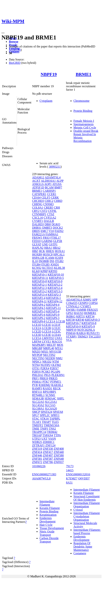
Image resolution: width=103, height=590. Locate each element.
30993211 (55, 166)
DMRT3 (47, 227)
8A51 (69, 482)
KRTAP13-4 (39, 294)
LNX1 (58, 338)
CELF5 (45, 197)
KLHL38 (59, 267)
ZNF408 (59, 448)
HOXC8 (48, 254)
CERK (55, 197)
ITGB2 (59, 261)
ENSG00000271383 (44, 474)
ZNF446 (37, 455)
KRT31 (80, 316)
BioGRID (14, 62)
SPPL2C (45, 415)
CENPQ (83, 303)
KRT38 (70, 319)
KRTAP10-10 (56, 274)
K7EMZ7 (71, 478)
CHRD (58, 200)
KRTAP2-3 (54, 294)
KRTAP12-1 (39, 284)
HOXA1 (60, 251)
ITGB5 (45, 264)
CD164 (36, 197)
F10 (51, 231)
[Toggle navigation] (2, 32)
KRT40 (80, 319)
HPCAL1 (59, 254)
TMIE (35, 428)
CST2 (43, 210)
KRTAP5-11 (53, 308)
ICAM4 (49, 257)
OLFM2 (56, 365)
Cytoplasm (46, 100)
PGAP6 (55, 371)
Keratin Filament (50, 508)
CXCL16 (37, 217)
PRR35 (53, 378)
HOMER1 (90, 313)
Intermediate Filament (47, 503)
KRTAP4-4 (52, 304)
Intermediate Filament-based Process (87, 531)
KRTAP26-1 (53, 298)
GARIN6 (46, 241)
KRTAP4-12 (55, 301)
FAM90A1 (51, 234)
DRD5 (36, 231)
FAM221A (38, 234)
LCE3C (56, 331)
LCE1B (60, 321)
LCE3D (36, 334)
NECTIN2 (49, 354)
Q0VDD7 (84, 478)
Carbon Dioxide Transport (49, 540)
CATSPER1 (39, 194)
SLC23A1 (51, 401)
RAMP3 (37, 388)
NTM (55, 361)
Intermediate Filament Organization (86, 504)
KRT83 (52, 271)
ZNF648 (59, 458)
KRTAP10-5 (56, 277)
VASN (52, 438)
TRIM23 (82, 336)
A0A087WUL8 (41, 478)
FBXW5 (37, 237)
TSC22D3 (95, 336)
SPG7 (35, 415)
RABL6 (81, 333)
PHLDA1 (37, 375)
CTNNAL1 (73, 306)
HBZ (35, 251)
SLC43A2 (38, 405)
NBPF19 (49, 74)
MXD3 (36, 351)
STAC (36, 418)
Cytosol (78, 509)
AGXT (36, 180)
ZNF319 (37, 448)
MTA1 (59, 348)
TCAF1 (36, 421)
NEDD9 (50, 358)
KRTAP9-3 (52, 318)
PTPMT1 (55, 381)
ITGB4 (36, 264)
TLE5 (55, 421)
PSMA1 (37, 381)
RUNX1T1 (93, 333)
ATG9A (56, 184)
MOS (60, 344)
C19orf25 (71, 303)
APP (94, 299)
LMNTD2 (48, 338)
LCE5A (36, 338)
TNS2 (52, 428)
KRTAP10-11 (40, 277)
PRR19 (44, 378)
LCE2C (56, 328)
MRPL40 (48, 348)
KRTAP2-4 (38, 298)
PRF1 (35, 378)
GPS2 (69, 313)
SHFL (60, 398)
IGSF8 (59, 257)
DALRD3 (38, 224)
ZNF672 (37, 462)
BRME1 (83, 74)
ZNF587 (48, 458)
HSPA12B (38, 257)
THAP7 (46, 421)
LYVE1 (46, 341)
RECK (57, 388)
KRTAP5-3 (38, 311)
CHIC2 (49, 200)
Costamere (79, 553)
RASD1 (47, 388)
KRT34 (90, 316)
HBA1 (48, 247)
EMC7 (45, 231)
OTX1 (36, 368)
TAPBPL (54, 418)
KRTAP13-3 (55, 291)
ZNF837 (59, 462)
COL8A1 (37, 207)
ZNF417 (48, 452)
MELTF (51, 344)
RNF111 (37, 391)
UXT (44, 438)
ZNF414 (37, 452)
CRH (57, 207)
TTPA (57, 435)
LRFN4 (36, 341)
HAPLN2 (37, 247)
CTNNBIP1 (39, 214)
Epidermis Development (47, 520)
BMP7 (58, 187)
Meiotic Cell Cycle (84, 127)
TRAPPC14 (39, 432)
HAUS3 (78, 313)
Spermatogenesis (83, 124)
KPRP (44, 271)
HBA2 (57, 247)
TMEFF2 (37, 425)
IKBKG (71, 316)
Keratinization (48, 514)
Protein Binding (82, 110)
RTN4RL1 (38, 395)
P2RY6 (36, 371)
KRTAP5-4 (52, 311)
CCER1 (51, 194)
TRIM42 (52, 432)
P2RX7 (54, 368)
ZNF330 (48, 448)
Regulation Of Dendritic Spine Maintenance (82, 546)
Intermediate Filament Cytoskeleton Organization (86, 516)
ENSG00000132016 (78, 474)
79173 (69, 466)
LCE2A (36, 328)
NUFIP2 (45, 365)
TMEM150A (51, 425)
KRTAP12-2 (55, 284)
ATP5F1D (38, 187)
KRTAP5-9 (52, 314)
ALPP (59, 180)
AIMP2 (86, 299)
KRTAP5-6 (38, 314)
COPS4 (93, 303)
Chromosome (81, 100)
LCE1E (46, 324)
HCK (42, 251)
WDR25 (37, 442)
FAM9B (81, 309)
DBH (48, 224)
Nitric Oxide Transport (47, 533)
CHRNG (37, 204)
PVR (35, 385)
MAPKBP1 (39, 344)
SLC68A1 (38, 408)
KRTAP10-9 (55, 281)
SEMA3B (38, 398)
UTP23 (36, 438)
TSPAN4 (47, 435)
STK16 (44, 418)
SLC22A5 (38, 401)
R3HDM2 (44, 385)
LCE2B (46, 328)
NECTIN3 (38, 358)
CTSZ (50, 214)
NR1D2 (47, 361)
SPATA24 (46, 411)
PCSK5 (45, 371)
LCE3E (46, 334)
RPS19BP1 (49, 391)
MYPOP (37, 354)
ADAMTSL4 (53, 177)
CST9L (52, 210)
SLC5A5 (50, 405)
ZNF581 (37, 458)
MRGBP (37, 348)
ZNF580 (59, 455)
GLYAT (36, 244)
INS (52, 261)
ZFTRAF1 (38, 445)
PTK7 (45, 381)
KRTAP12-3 (39, 288)
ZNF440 (59, 452)
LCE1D (36, 324)
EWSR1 (71, 309)
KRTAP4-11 (39, 301)
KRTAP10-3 (92, 319)
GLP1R (57, 241)
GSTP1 (53, 244)
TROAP (37, 435)
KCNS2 (37, 267)
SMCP (36, 411)
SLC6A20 (51, 408)
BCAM (49, 187)
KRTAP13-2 (39, 291)
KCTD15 (47, 267)
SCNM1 (50, 395)
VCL (69, 339)
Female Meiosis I (83, 120)
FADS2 (59, 231)
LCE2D (36, 331)
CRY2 (36, 210)
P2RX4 (44, 368)
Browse (13, 41)
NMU (59, 358)
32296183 (15, 49)
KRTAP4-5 (38, 308)
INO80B (44, 261)
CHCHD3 (38, 200)
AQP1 (48, 184)
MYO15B (55, 351)
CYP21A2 (50, 217)
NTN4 (36, 365)
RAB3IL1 (57, 385)
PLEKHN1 (58, 375)
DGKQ (56, 224)
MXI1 (44, 351)
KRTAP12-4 (55, 288)
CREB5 (48, 207)
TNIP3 (44, 428)
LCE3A (46, 331)
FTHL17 (55, 237)
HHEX (50, 251)
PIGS (47, 375)
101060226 (38, 466)
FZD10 (36, 241)
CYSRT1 (37, 221)
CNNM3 (48, 204)
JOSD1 (54, 264)
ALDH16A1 (48, 180)
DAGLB (49, 221)
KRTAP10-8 (39, 281)
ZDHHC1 (48, 442)
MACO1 (57, 341)
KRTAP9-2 (38, 318)
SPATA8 (58, 411)
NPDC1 (37, 361)
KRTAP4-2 (38, 304)
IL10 (35, 261)
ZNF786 (48, 462)
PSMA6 (71, 333)
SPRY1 (55, 415)
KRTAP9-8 (38, 321)
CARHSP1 (49, 190)
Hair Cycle (46, 524)
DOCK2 (58, 227)
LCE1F (56, 324)
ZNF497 (48, 455)
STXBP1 (71, 336)
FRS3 (46, 237)
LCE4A (56, 334)
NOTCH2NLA (86, 329)
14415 (69, 470)
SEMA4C (50, 398)
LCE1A (50, 321)
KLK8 (36, 271)
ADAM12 (38, 177)
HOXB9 (37, 254)
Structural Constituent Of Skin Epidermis (86, 498)
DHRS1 (37, 227)
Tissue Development (52, 528)
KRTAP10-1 (39, 274)
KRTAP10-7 (73, 323)
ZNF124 (50, 445)
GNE (45, 244)
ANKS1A (38, 184)
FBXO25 (92, 309)
